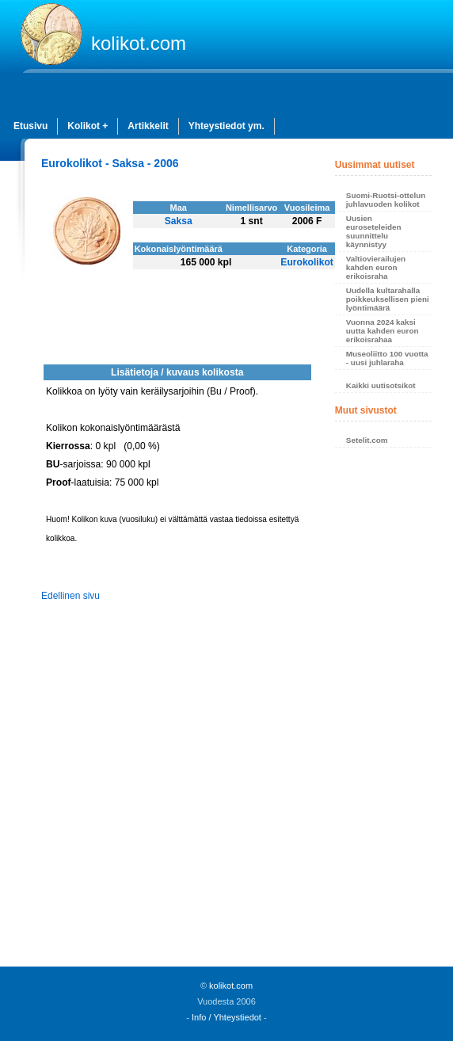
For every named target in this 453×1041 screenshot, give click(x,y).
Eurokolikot (306, 262)
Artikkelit (148, 126)
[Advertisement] (383, 711)
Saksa (178, 221)
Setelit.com (367, 440)
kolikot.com (138, 43)
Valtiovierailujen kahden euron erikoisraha (375, 267)
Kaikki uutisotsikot (381, 385)
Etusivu (30, 126)
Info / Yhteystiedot (226, 1017)
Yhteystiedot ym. (226, 126)
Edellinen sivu (70, 595)
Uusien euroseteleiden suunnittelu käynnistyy (374, 231)
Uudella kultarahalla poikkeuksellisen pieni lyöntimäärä (387, 299)
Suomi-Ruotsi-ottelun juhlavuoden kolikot (385, 199)
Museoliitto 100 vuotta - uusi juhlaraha (387, 358)
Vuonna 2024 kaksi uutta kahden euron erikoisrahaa (382, 331)
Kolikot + (87, 126)
